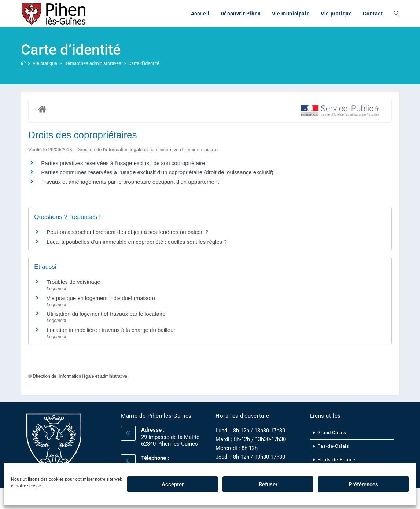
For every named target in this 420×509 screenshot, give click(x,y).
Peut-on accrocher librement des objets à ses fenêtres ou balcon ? (127, 232)
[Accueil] (23, 63)
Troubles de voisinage (73, 282)
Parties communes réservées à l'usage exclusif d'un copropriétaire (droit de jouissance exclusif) (157, 172)
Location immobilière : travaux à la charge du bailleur (111, 330)
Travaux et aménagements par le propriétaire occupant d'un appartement (130, 182)
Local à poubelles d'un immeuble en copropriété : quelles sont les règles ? (137, 242)
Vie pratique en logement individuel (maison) (101, 298)
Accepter (173, 484)
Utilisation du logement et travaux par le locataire (106, 314)
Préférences (363, 484)
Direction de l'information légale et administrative (80, 376)
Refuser (268, 484)
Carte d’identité (143, 63)
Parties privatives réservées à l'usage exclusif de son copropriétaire (123, 163)
